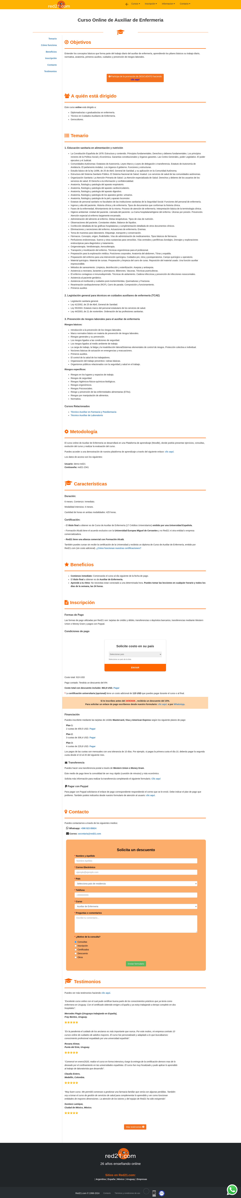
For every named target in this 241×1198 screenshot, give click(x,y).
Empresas (142, 1179)
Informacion (168, 3)
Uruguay (130, 1179)
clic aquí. (169, 451)
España (111, 1179)
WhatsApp (179, 704)
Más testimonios (135, 1127)
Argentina (101, 1179)
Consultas (81, 942)
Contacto (185, 3)
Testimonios (50, 71)
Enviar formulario (136, 964)
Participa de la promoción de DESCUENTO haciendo (135, 78)
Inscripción (151, 3)
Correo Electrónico (85, 867)
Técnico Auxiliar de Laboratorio (87, 415)
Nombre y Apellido (85, 856)
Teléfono (80, 890)
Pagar (116, 688)
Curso (78, 901)
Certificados (82, 949)
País (77, 878)
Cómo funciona (49, 45)
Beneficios (51, 52)
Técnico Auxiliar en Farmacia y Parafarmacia (93, 412)
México (120, 1179)
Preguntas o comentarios (88, 913)
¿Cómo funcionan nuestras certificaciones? (118, 548)
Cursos (135, 3)
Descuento (81, 953)
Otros (79, 957)
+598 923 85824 (88, 828)
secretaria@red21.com (89, 833)
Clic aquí (156, 778)
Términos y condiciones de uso (127, 1193)
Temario (53, 38)
